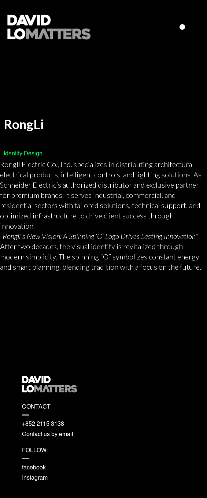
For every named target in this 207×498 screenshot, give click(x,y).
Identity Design (23, 154)
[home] (50, 27)
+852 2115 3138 (43, 424)
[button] (182, 27)
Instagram (35, 478)
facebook (34, 468)
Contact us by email (47, 435)
